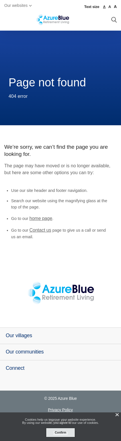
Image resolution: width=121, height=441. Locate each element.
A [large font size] (109, 7)
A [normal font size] (104, 7)
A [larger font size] (115, 6)
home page (40, 218)
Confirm (60, 432)
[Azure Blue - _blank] (60, 292)
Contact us (40, 230)
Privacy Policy (60, 410)
